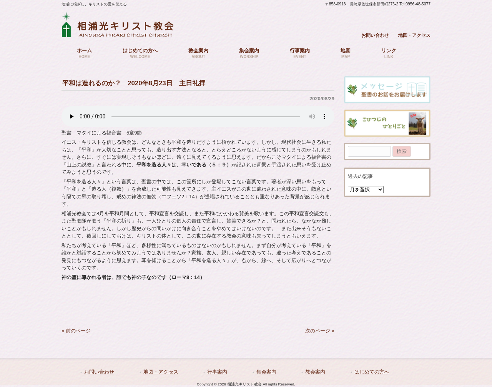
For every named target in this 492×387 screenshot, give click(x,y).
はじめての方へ (371, 372)
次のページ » (319, 331)
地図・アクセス (414, 35)
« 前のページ (76, 331)
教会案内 (315, 372)
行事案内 (217, 372)
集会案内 (266, 372)
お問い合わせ (375, 35)
